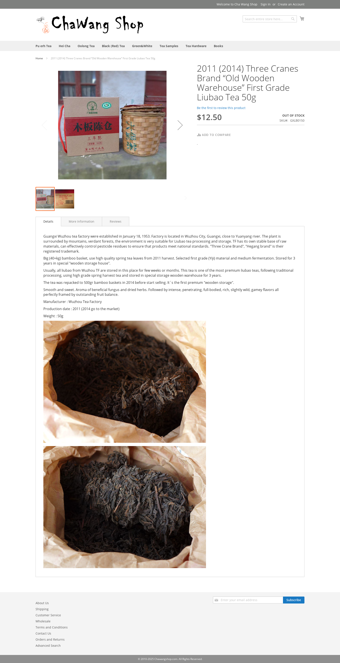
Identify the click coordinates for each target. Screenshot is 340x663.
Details (48, 221)
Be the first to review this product (221, 108)
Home (40, 58)
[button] (180, 125)
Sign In (266, 4)
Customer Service (48, 615)
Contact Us (43, 633)
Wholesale (43, 621)
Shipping (42, 609)
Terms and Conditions (52, 627)
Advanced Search (48, 645)
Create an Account (291, 4)
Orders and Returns (50, 639)
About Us (42, 603)
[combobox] (270, 18)
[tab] (48, 221)
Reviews (115, 221)
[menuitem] (43, 46)
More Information (81, 221)
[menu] (170, 46)
